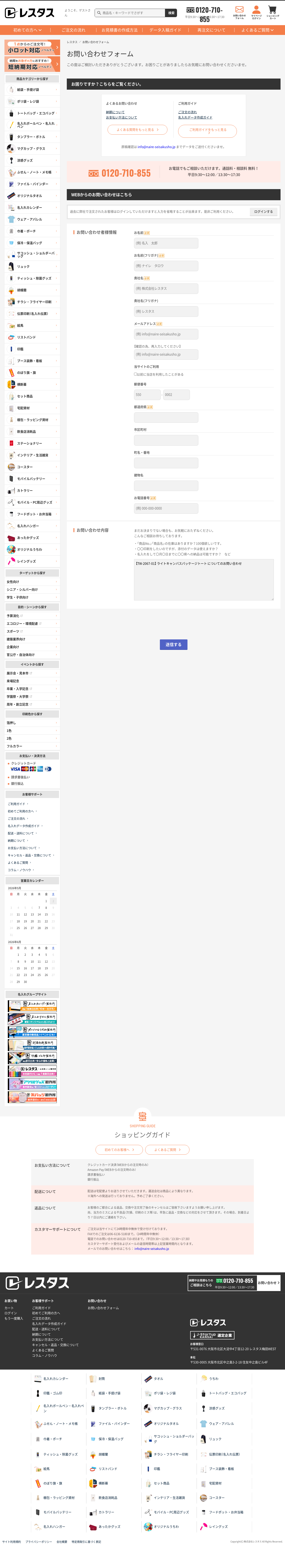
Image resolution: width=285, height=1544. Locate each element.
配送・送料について (21, 833)
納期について (16, 840)
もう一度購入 (13, 1318)
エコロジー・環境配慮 (24, 623)
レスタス (72, 42)
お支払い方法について (22, 848)
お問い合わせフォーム (103, 1308)
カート (9, 1308)
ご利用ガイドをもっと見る (208, 129)
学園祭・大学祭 (19, 696)
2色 (9, 738)
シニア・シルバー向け (22, 589)
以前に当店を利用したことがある (159, 372)
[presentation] (174, 622)
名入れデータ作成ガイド (24, 826)
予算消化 (15, 615)
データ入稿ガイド (165, 30)
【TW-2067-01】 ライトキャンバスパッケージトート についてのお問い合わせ (204, 576)
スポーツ (15, 631)
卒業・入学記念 (19, 688)
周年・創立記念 (19, 704)
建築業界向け (16, 639)
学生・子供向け (17, 597)
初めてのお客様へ (115, 1149)
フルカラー (14, 746)
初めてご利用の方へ (21, 811)
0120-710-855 (209, 9)
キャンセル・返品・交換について (29, 855)
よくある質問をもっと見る (135, 129)
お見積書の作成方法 (120, 30)
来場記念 (13, 681)
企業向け (13, 647)
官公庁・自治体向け (21, 654)
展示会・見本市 (19, 673)
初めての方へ (25, 30)
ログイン (10, 1313)
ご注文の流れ (73, 30)
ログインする (263, 211)
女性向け (13, 581)
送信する (174, 641)
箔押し (11, 722)
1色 (9, 730)
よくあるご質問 (255, 30)
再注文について (211, 30)
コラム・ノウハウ (19, 870)
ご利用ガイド (16, 803)
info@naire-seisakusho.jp (156, 146)
